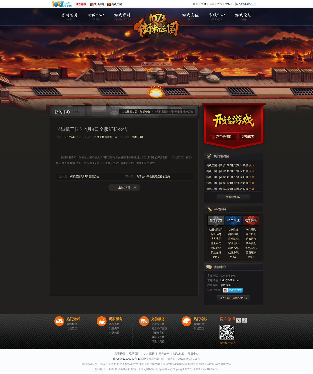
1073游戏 (69, 136)
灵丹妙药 (251, 234)
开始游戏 (233, 118)
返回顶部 (124, 187)
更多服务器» (233, 197)
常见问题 (114, 332)
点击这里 (225, 285)
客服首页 (114, 324)
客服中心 (217, 17)
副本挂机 (233, 234)
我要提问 (114, 328)
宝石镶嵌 (251, 252)
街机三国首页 (129, 111)
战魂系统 (233, 252)
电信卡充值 (158, 337)
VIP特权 (233, 229)
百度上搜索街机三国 (106, 136)
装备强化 (251, 243)
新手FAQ (215, 234)
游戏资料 (122, 17)
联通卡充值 (158, 341)
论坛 (228, 3)
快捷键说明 (215, 229)
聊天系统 (216, 243)
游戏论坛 (243, 17)
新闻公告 (96, 17)
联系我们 (134, 353)
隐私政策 (178, 353)
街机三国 (117, 4)
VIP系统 (251, 229)
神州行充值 (158, 332)
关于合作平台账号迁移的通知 (153, 176)
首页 (69, 17)
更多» (215, 257)
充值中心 (190, 17)
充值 (211, 3)
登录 (203, 3)
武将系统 (233, 247)
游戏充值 (248, 136)
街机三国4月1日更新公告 (84, 176)
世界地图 (216, 238)
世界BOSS (251, 247)
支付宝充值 (158, 324)
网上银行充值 (159, 328)
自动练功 (233, 238)
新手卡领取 (218, 136)
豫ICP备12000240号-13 (127, 358)
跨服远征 (251, 238)
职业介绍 (216, 252)
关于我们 (120, 353)
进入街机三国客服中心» (233, 298)
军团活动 (233, 243)
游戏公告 (145, 111)
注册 (195, 3)
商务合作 (164, 353)
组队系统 (216, 247)
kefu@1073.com (230, 280)
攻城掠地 (99, 4)
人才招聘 (149, 353)
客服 (219, 3)
